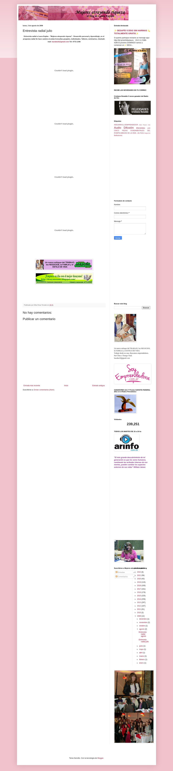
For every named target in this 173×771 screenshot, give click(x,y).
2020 (139, 579)
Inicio (66, 386)
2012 (139, 606)
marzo (141, 656)
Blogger (100, 758)
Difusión (129, 127)
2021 (139, 575)
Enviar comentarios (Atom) (44, 390)
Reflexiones (118, 135)
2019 (139, 582)
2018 (139, 586)
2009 (139, 616)
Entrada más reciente (31, 386)
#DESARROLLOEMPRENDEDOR (126, 125)
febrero (142, 659)
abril (141, 653)
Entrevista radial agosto (142, 634)
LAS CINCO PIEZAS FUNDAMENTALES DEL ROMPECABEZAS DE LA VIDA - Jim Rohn (132, 130)
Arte (149, 125)
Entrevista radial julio (144, 641)
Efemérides (140, 128)
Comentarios (122, 577)
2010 (139, 613)
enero (141, 663)
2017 (139, 589)
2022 (139, 572)
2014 (139, 599)
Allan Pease (143, 125)
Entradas (120, 572)
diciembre (143, 619)
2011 (139, 609)
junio (141, 646)
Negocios (147, 133)
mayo (141, 649)
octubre (142, 626)
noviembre (143, 622)
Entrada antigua (98, 386)
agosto (142, 629)
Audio (117, 127)
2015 (139, 596)
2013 (139, 602)
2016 (139, 592)
